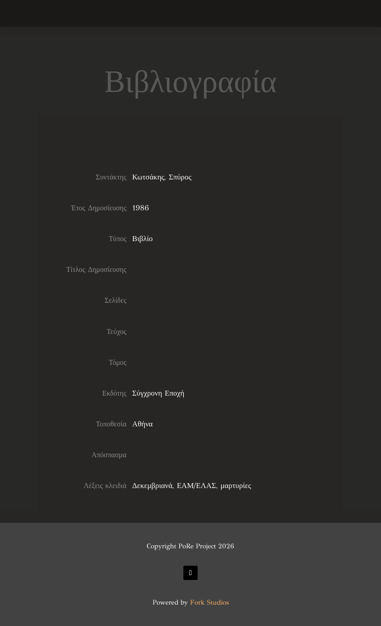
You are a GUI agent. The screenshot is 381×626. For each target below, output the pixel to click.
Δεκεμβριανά (152, 485)
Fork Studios (209, 602)
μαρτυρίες (235, 485)
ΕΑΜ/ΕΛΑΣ (196, 485)
